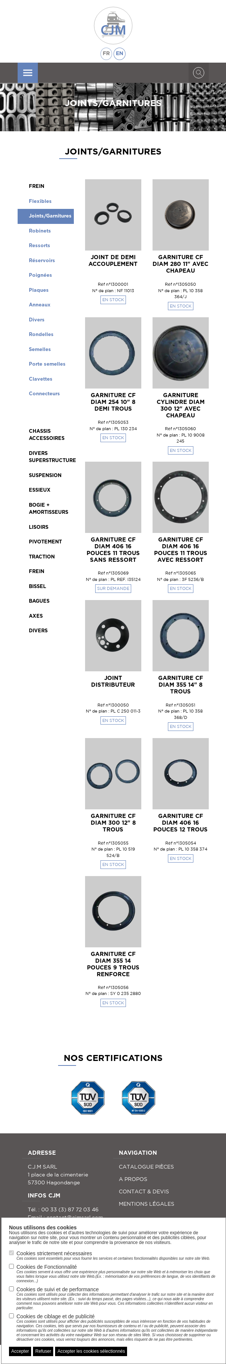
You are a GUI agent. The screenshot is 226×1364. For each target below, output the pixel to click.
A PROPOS (133, 1179)
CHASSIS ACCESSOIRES (46, 435)
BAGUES (39, 601)
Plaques (39, 290)
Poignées (40, 275)
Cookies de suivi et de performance (117, 1298)
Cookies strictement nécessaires (113, 1255)
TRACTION (42, 557)
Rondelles (41, 334)
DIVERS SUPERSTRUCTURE (51, 457)
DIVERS (38, 631)
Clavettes (40, 379)
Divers (37, 320)
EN (119, 53)
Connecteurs (44, 394)
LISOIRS (38, 527)
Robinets (40, 231)
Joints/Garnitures (50, 216)
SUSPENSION (45, 475)
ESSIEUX (40, 490)
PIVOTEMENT (45, 542)
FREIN (36, 186)
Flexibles (40, 201)
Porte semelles (47, 364)
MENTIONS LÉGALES (146, 1204)
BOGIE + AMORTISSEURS (48, 509)
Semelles (40, 349)
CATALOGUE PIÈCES (146, 1167)
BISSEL (37, 586)
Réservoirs (42, 260)
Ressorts (39, 245)
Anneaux (40, 305)
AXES (36, 616)
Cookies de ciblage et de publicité (117, 1327)
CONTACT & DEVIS (144, 1191)
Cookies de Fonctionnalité (117, 1273)
